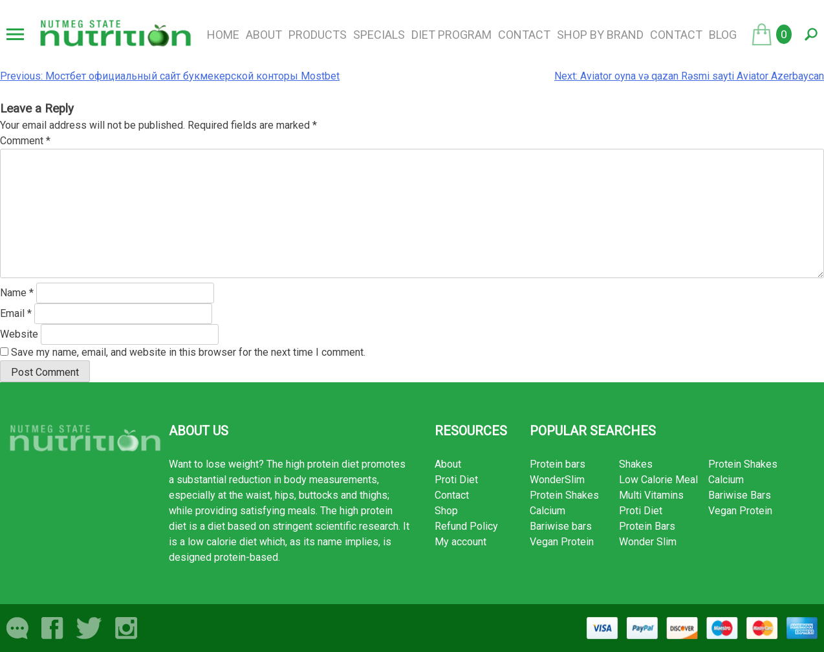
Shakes (636, 464)
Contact (524, 34)
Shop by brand (600, 34)
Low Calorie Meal (658, 479)
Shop (446, 511)
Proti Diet (456, 479)
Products (317, 34)
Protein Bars (647, 526)
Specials (379, 34)
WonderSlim (557, 479)
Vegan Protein (562, 542)
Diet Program (451, 34)
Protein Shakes (564, 495)
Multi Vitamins (651, 495)
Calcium (547, 511)
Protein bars (557, 464)
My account (460, 542)
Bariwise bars (561, 526)
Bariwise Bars (739, 495)
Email (16, 313)
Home (223, 34)
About (264, 34)
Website (19, 334)
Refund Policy (466, 526)
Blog (723, 34)
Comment (25, 141)
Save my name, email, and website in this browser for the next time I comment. (188, 352)
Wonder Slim (648, 542)
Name (17, 293)
